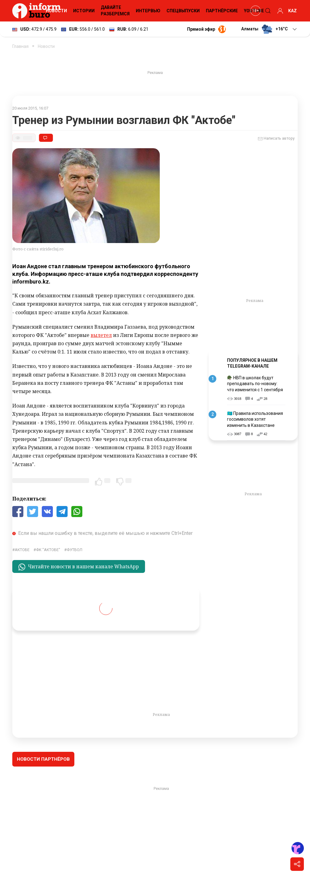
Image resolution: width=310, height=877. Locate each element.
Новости (56, 10)
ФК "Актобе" (48, 549)
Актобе (22, 549)
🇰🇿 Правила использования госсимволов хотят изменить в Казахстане (255, 419)
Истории (84, 10)
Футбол (74, 549)
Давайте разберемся (115, 10)
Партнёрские (222, 10)
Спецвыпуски (183, 10)
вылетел (101, 335)
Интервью (148, 10)
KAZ (292, 10)
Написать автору (276, 138)
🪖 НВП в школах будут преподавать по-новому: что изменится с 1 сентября (255, 383)
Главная (20, 46)
